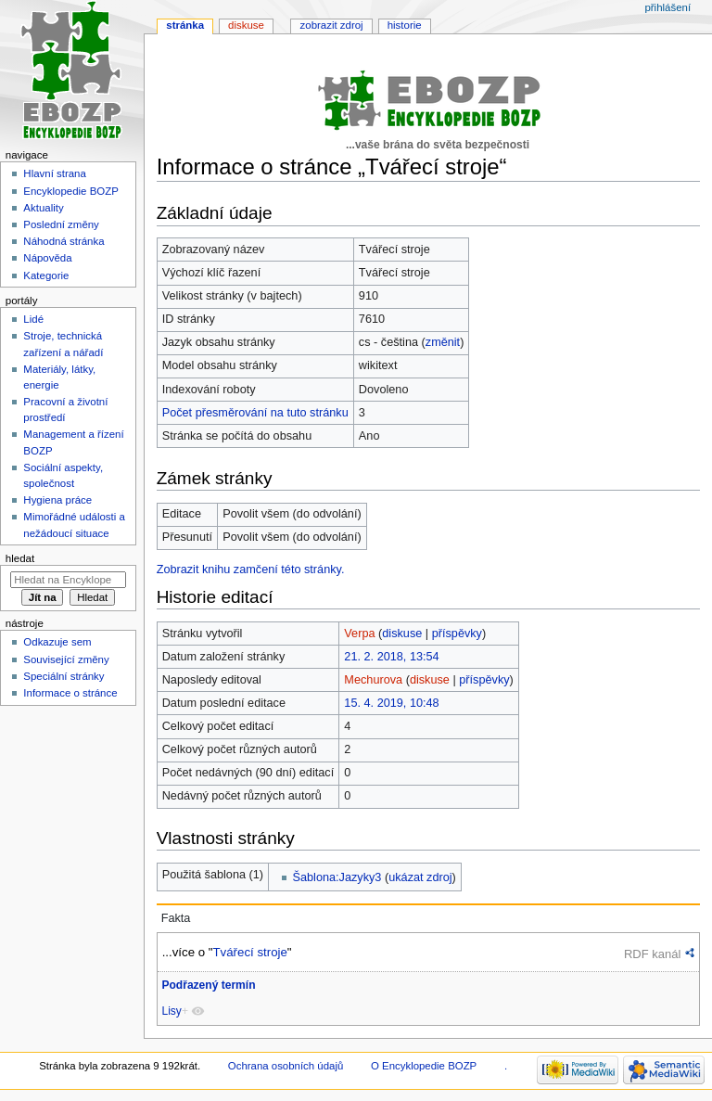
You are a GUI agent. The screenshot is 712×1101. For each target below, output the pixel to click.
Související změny (65, 659)
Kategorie (46, 275)
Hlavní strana (54, 173)
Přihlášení (667, 7)
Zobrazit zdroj (331, 25)
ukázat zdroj (419, 877)
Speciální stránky (63, 676)
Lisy (171, 1011)
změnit (443, 342)
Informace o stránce (70, 692)
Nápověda (47, 257)
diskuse (402, 633)
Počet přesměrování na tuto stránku (255, 412)
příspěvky (457, 633)
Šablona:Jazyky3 (337, 877)
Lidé (33, 319)
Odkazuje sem (57, 641)
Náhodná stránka (63, 241)
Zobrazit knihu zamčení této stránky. (251, 569)
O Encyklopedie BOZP (424, 1065)
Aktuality (43, 207)
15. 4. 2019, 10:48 (391, 703)
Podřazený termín (208, 985)
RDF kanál (652, 954)
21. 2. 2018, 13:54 (391, 656)
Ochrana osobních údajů (285, 1065)
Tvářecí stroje (249, 952)
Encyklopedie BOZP (71, 191)
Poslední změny (61, 224)
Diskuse (246, 25)
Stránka (185, 25)
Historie (405, 25)
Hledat (20, 558)
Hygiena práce (57, 500)
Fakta (176, 918)
